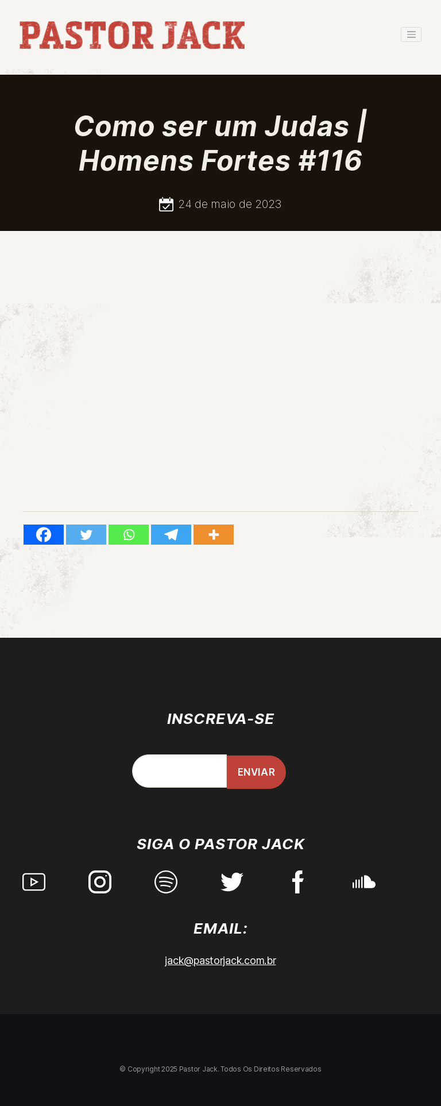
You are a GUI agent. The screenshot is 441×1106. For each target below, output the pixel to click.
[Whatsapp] (129, 535)
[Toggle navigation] (411, 34)
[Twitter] (86, 535)
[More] (214, 535)
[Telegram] (171, 535)
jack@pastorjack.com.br (220, 960)
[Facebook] (44, 535)
